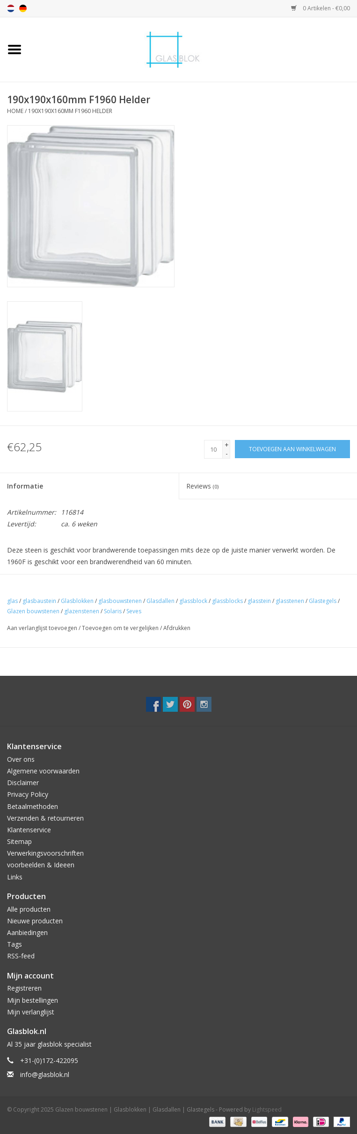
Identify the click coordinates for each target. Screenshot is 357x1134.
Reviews (202, 486)
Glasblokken (77, 601)
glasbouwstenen (120, 601)
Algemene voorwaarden (43, 770)
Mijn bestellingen (32, 1000)
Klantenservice (29, 829)
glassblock (193, 601)
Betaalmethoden (32, 806)
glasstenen (290, 601)
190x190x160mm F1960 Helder (70, 111)
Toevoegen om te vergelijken (121, 628)
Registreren (24, 988)
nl (11, 8)
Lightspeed (267, 1109)
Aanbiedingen (27, 932)
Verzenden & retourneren (45, 818)
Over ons (21, 759)
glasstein (259, 601)
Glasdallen (160, 601)
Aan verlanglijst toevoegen (42, 628)
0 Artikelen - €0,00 (320, 8)
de (23, 8)
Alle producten (29, 909)
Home (15, 111)
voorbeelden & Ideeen (40, 864)
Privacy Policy (27, 794)
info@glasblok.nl (44, 1074)
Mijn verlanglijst (30, 1011)
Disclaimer (23, 782)
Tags (14, 944)
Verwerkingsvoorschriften (45, 853)
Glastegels (322, 601)
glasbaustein (39, 601)
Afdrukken (176, 628)
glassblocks (227, 601)
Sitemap (19, 841)
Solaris (113, 611)
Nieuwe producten (35, 920)
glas (12, 601)
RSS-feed (21, 955)
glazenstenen (81, 611)
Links (14, 876)
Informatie (25, 486)
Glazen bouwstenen (33, 611)
